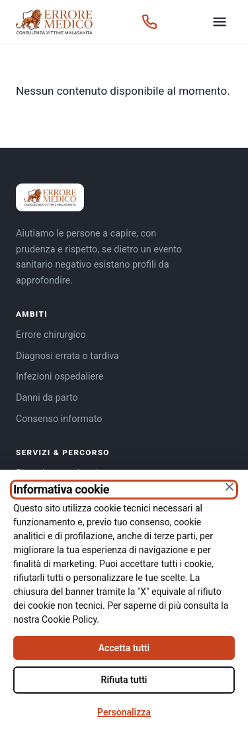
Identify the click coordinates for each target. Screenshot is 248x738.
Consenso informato (59, 419)
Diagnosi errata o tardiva (67, 356)
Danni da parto (47, 397)
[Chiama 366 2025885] (149, 22)
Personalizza (124, 712)
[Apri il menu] (219, 21)
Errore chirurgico (51, 335)
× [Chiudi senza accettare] (229, 486)
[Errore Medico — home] (54, 21)
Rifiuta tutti (124, 679)
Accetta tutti (124, 648)
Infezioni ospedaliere (59, 376)
